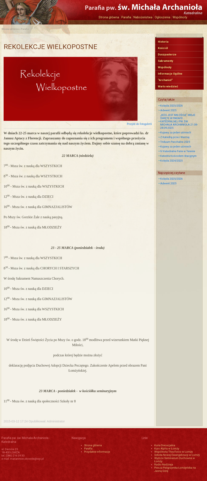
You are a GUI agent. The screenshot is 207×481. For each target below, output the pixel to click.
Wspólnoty (180, 17)
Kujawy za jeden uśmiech (175, 132)
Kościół (163, 48)
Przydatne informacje (97, 451)
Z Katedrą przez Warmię (175, 137)
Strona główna (109, 17)
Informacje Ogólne (170, 73)
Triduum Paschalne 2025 (175, 141)
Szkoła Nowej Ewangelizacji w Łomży (177, 454)
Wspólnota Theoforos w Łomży (173, 451)
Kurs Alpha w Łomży (166, 448)
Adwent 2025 (168, 110)
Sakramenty (165, 60)
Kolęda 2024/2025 (171, 160)
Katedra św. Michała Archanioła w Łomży (40, 10)
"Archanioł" (165, 80)
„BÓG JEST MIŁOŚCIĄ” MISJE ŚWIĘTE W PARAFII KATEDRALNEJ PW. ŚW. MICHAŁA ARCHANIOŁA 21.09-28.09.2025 (179, 121)
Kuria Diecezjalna (164, 445)
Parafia (126, 17)
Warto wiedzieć (168, 86)
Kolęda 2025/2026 (171, 105)
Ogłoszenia (162, 17)
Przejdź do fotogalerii (139, 124)
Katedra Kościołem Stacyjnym (178, 155)
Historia (163, 41)
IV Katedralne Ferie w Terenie (177, 151)
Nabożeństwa (142, 17)
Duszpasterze (167, 54)
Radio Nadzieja (163, 464)
